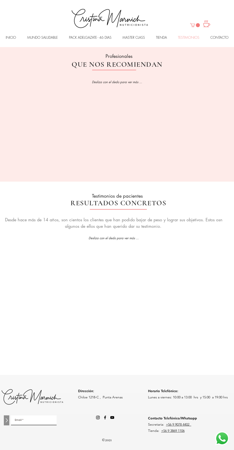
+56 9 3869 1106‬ (173, 430)
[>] (6, 420)
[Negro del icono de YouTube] (112, 417)
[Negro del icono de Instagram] (98, 417)
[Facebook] (105, 417)
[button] (195, 25)
